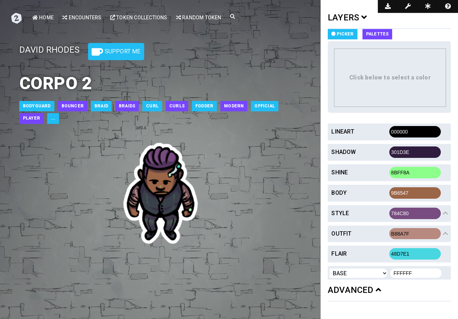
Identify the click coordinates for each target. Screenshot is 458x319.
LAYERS (347, 18)
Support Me (116, 52)
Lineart (342, 131)
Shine (339, 172)
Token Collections (138, 17)
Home (43, 17)
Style (340, 213)
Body (339, 192)
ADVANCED (354, 290)
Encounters (81, 17)
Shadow (343, 152)
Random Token (198, 17)
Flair (339, 253)
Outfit (341, 233)
